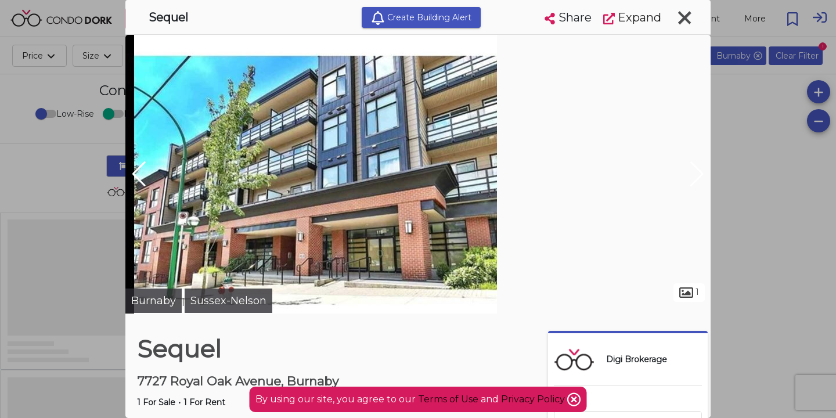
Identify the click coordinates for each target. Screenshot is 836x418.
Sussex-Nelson (228, 300)
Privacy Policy (534, 399)
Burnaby (153, 300)
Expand (632, 17)
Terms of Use (448, 399)
